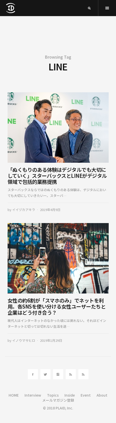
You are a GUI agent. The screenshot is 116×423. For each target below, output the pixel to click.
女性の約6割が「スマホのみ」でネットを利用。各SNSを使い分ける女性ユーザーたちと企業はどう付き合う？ (57, 306)
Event (86, 395)
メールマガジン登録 (58, 400)
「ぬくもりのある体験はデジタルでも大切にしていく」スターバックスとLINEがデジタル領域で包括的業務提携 (57, 175)
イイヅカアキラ (23, 209)
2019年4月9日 (50, 209)
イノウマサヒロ (23, 340)
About (102, 395)
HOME (14, 395)
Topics (53, 395)
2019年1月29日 (51, 340)
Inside (69, 395)
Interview (33, 395)
